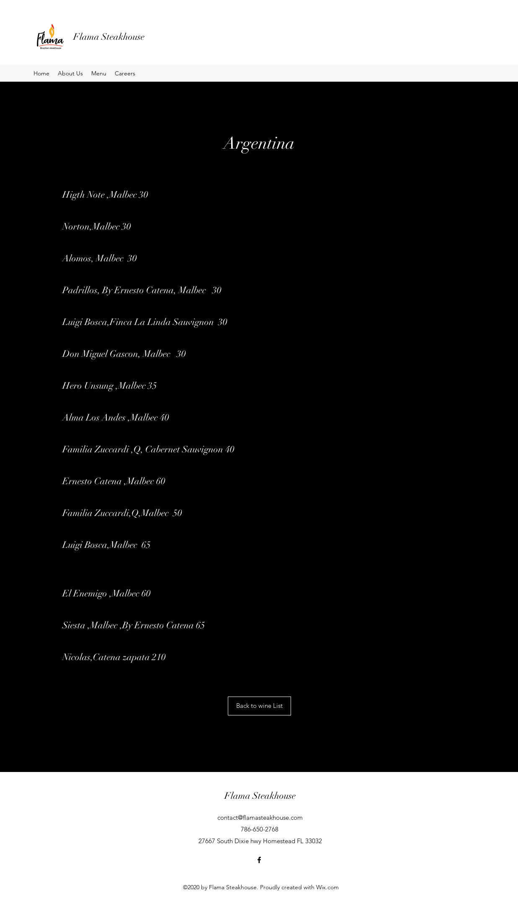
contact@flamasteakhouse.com (260, 817)
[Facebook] (259, 860)
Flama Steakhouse (108, 36)
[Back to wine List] (259, 706)
